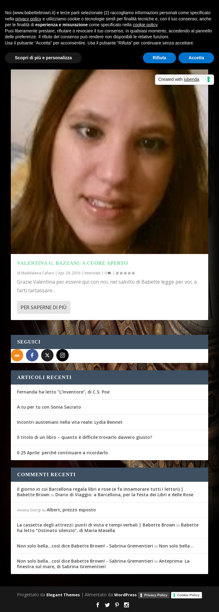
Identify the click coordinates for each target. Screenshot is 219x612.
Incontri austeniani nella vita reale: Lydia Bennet (69, 422)
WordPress (125, 594)
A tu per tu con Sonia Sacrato (49, 407)
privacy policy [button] (28, 18)
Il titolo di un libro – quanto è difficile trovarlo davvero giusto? (84, 437)
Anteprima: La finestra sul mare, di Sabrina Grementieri (103, 563)
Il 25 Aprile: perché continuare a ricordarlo (62, 453)
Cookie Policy (188, 595)
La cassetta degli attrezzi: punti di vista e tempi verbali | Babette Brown (96, 525)
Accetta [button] (196, 57)
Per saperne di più (44, 307)
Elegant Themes (63, 594)
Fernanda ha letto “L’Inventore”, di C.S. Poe (63, 392)
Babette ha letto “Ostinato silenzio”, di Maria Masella (108, 527)
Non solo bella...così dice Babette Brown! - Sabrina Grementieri (85, 546)
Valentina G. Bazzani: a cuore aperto (72, 263)
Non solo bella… (176, 546)
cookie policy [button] (145, 24)
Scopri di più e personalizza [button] (43, 57)
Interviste (92, 273)
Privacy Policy (155, 595)
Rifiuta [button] (159, 57)
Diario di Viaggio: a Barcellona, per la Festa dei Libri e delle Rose (124, 495)
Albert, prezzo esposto (71, 510)
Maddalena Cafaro (37, 273)
